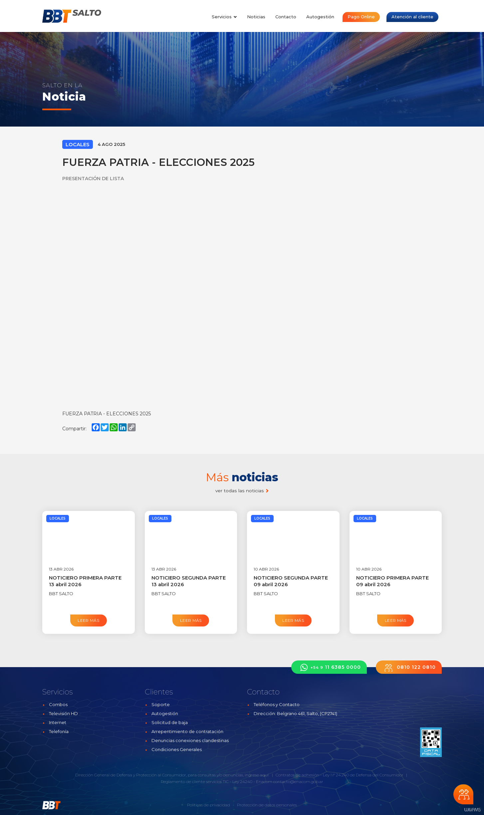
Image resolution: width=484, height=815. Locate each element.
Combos (58, 704)
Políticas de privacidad (208, 804)
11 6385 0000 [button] (329, 667)
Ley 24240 (242, 781)
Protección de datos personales (267, 804)
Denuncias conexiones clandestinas (190, 740)
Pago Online (361, 16)
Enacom (264, 781)
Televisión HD (63, 713)
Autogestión (320, 16)
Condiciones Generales (176, 749)
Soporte (160, 704)
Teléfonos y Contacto (277, 704)
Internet (57, 722)
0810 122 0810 (409, 667)
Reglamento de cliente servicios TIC (195, 781)
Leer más (88, 620)
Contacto (285, 16)
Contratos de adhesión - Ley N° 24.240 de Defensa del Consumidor (339, 774)
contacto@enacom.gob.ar (298, 781)
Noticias (256, 16)
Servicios (224, 16)
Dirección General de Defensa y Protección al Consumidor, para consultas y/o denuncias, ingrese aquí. (172, 774)
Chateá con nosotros (463, 794)
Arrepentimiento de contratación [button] (187, 731)
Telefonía (59, 731)
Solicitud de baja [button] (169, 722)
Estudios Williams (472, 810)
